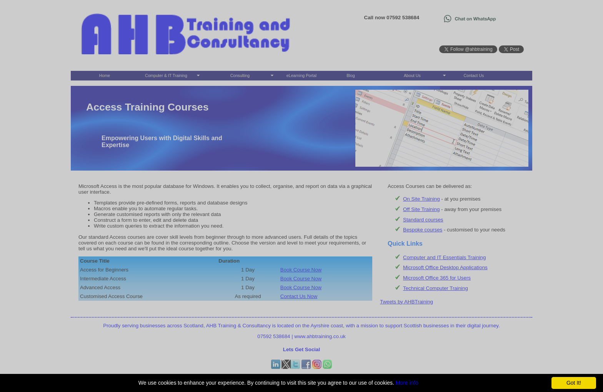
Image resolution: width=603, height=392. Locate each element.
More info (407, 383)
